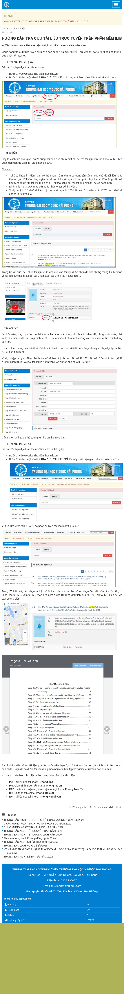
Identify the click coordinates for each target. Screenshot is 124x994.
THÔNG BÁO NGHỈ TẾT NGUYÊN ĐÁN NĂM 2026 (33, 830)
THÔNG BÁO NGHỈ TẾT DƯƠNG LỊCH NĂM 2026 (33, 834)
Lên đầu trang (98, 807)
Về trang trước (78, 807)
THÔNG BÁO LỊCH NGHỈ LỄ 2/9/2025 (26, 845)
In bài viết (115, 807)
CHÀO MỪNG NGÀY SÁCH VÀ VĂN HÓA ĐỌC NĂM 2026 (37, 823)
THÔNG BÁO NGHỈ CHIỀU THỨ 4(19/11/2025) (31, 841)
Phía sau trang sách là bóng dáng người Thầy (30, 838)
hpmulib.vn (51, 73)
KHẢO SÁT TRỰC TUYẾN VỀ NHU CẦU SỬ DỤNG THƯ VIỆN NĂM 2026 (46, 21)
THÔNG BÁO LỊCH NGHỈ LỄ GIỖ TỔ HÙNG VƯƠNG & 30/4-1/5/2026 (44, 819)
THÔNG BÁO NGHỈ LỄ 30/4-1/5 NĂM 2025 (28, 856)
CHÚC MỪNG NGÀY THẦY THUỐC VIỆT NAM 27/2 (33, 827)
